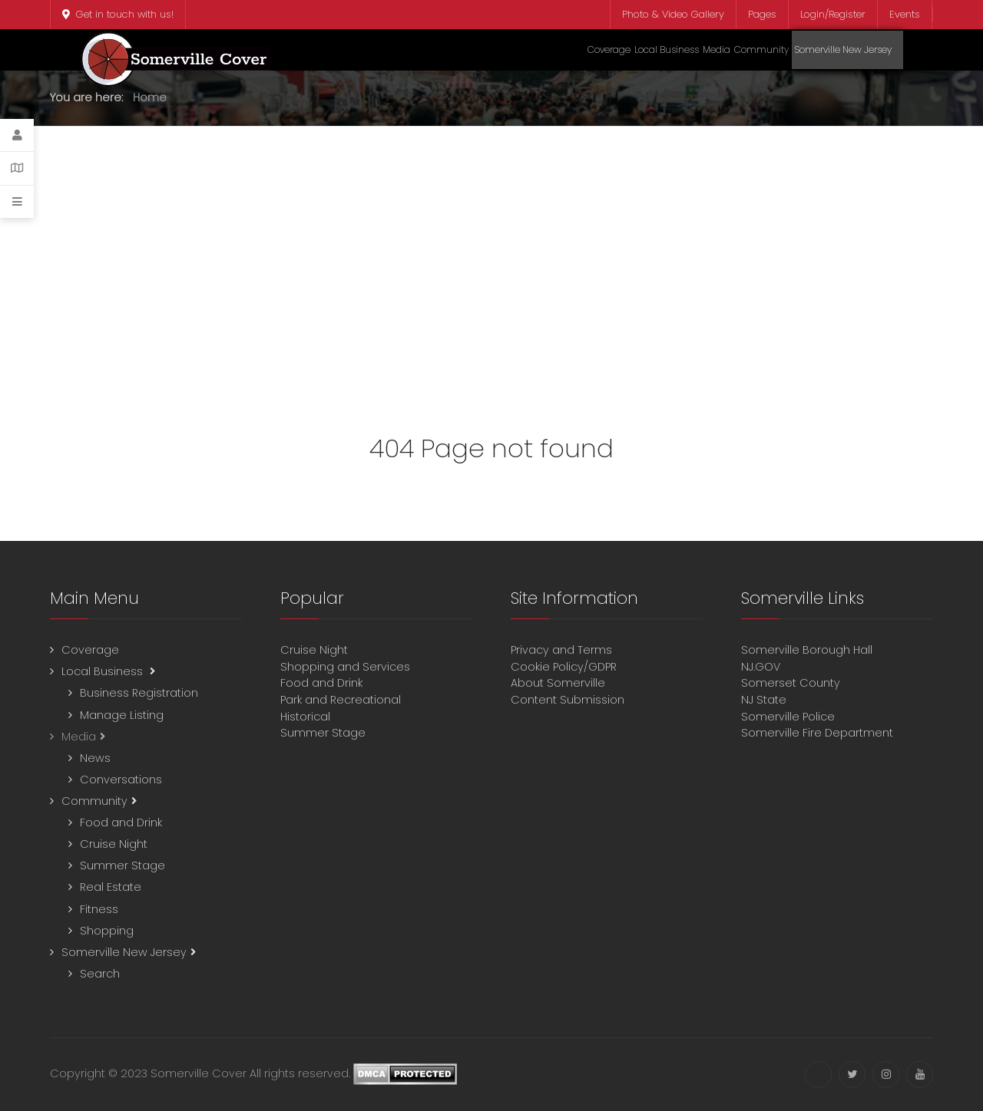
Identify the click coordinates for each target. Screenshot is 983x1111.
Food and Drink (121, 822)
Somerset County (790, 683)
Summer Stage (122, 865)
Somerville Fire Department (817, 732)
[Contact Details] (17, 168)
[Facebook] (818, 1074)
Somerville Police (788, 716)
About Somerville (561, 683)
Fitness (99, 909)
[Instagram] (885, 1074)
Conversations (121, 779)
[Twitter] (852, 1074)
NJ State (763, 699)
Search (100, 973)
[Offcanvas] (17, 202)
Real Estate (110, 887)
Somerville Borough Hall (806, 650)
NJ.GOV (760, 666)
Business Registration (139, 693)
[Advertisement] (491, 272)
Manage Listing (122, 715)
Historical (306, 716)
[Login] (17, 135)
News (95, 758)
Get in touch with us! (118, 14)
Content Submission (567, 699)
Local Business (103, 671)
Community (94, 801)
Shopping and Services (345, 666)
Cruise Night (113, 844)
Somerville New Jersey (124, 952)
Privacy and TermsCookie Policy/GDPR (564, 658)
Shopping (107, 930)
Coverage (90, 650)
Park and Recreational (342, 699)
